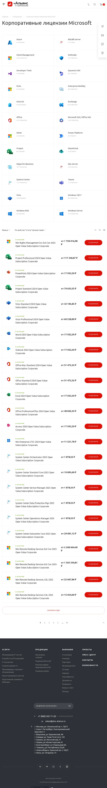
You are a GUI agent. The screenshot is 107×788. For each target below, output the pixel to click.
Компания (67, 649)
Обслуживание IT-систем (12, 655)
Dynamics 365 (74, 70)
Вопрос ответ (67, 688)
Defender (72, 55)
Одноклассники (60, 766)
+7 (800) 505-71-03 (47, 716)
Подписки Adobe (42, 671)
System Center (23, 179)
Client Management (25, 55)
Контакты (87, 660)
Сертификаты (68, 677)
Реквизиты (66, 684)
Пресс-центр (89, 655)
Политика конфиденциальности (53, 782)
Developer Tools (24, 70)
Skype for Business (25, 164)
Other (19, 133)
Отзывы (65, 669)
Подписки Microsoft (43, 661)
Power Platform (75, 133)
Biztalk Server (74, 39)
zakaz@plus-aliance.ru (55, 721)
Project (20, 148)
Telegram (47, 766)
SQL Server (73, 164)
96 (67, 623)
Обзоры (65, 691)
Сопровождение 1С (10, 666)
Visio (19, 195)
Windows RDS (23, 211)
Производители (68, 666)
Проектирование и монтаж (13, 676)
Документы (67, 680)
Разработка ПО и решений (13, 658)
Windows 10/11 (75, 195)
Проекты (87, 649)
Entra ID (20, 102)
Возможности (90, 665)
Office (19, 117)
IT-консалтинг (7, 662)
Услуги (6, 649)
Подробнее (93, 242)
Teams (71, 179)
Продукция (41, 649)
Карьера (65, 673)
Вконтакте (40, 766)
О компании (67, 655)
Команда (65, 658)
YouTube (53, 766)
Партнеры (66, 662)
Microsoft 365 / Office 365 (79, 117)
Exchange (72, 102)
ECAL (19, 86)
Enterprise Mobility (76, 86)
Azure (19, 39)
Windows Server (75, 211)
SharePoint (73, 148)
